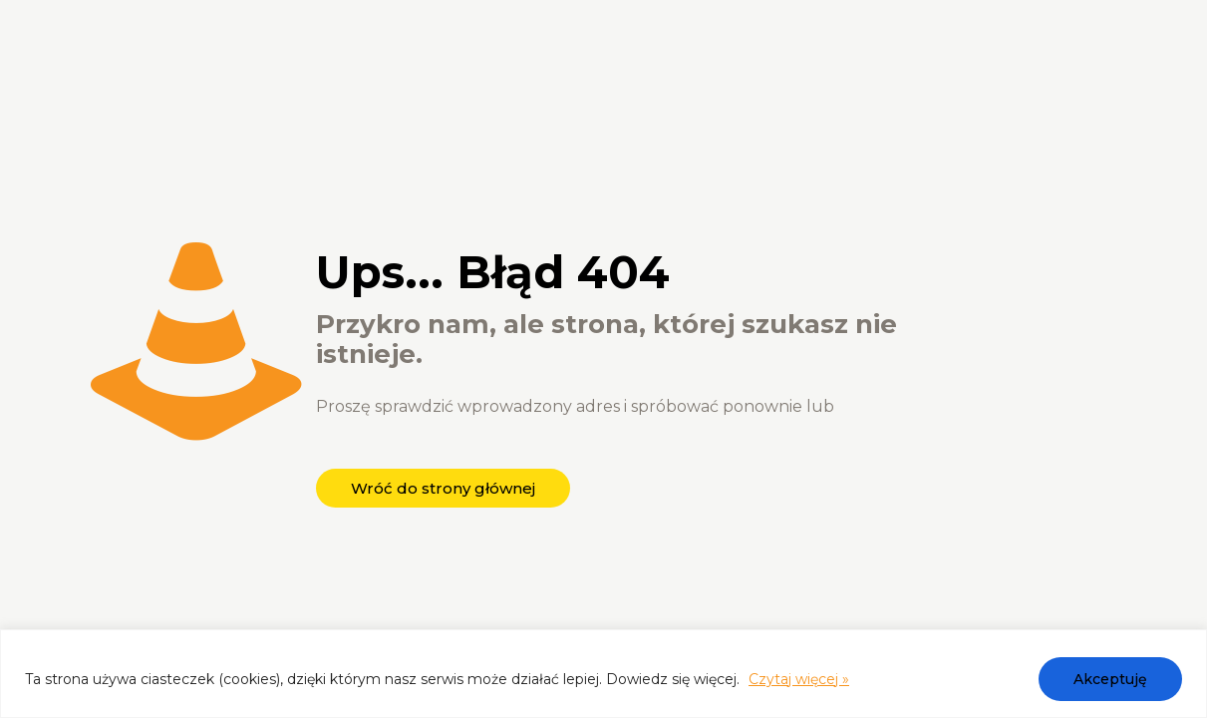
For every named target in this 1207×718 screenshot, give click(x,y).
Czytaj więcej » (799, 679)
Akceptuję (1110, 679)
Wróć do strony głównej (443, 488)
